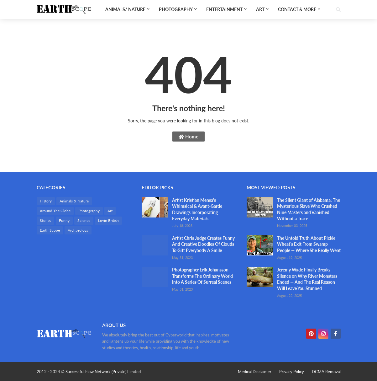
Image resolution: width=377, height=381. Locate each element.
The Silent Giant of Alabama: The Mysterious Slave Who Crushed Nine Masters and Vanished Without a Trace (308, 209)
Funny (64, 220)
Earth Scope (50, 230)
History (46, 201)
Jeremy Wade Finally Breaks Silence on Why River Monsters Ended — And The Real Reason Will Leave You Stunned (307, 279)
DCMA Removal (326, 371)
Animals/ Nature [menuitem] (125, 9)
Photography (89, 210)
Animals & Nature (74, 201)
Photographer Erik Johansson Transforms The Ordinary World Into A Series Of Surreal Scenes (202, 276)
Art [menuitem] (260, 9)
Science (83, 220)
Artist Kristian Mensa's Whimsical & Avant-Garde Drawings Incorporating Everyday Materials (197, 209)
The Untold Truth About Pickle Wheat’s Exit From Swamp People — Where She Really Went (309, 244)
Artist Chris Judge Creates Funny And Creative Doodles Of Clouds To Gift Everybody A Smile (203, 244)
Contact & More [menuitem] (297, 9)
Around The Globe (55, 210)
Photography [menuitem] (176, 9)
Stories (45, 220)
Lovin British (108, 220)
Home (188, 136)
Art (110, 210)
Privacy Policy (291, 371)
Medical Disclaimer (254, 371)
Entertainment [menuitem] (224, 9)
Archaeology (78, 230)
